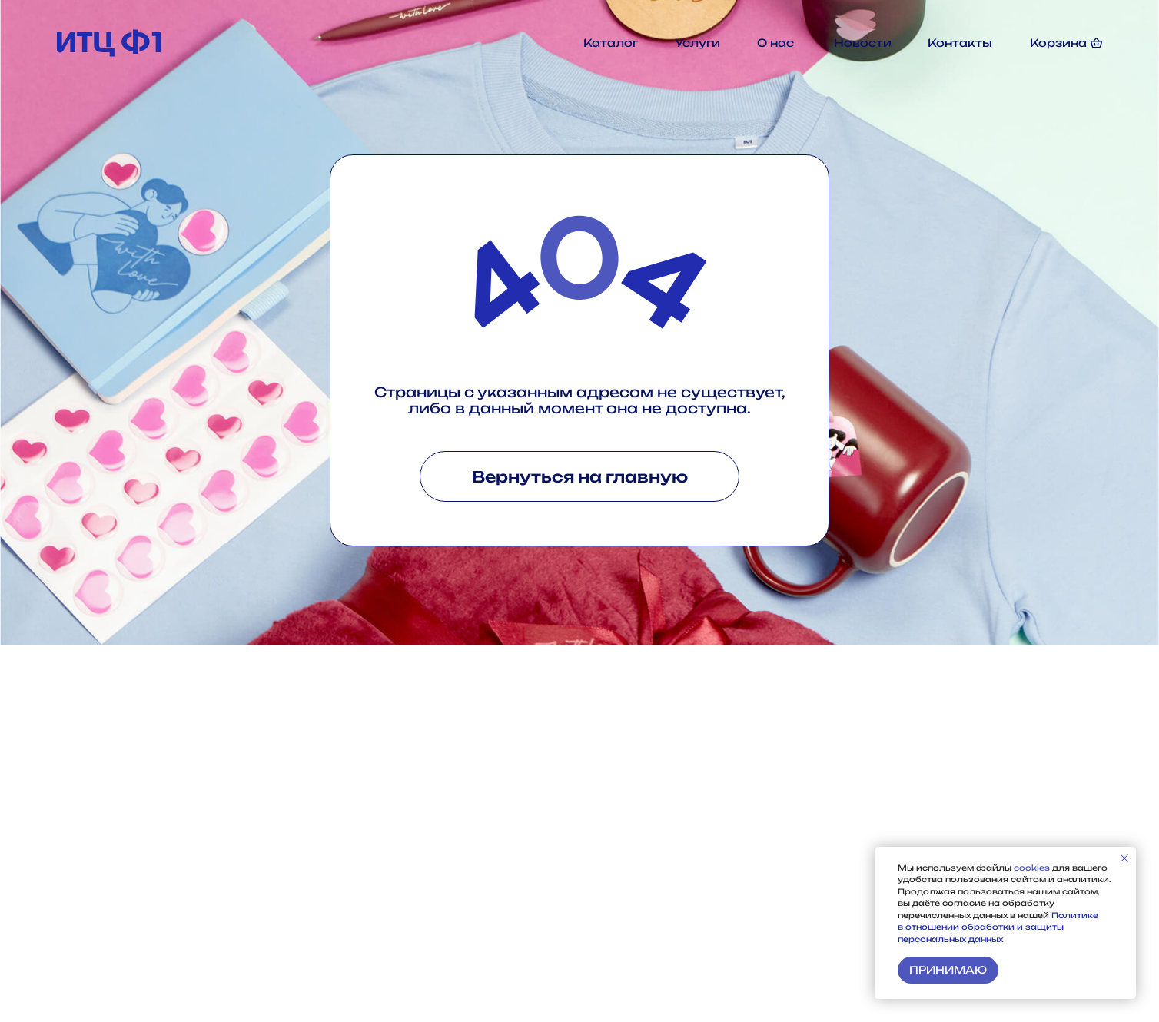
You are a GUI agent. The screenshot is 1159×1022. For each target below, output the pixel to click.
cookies (1033, 867)
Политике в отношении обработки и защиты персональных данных (998, 927)
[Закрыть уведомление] (1124, 858)
